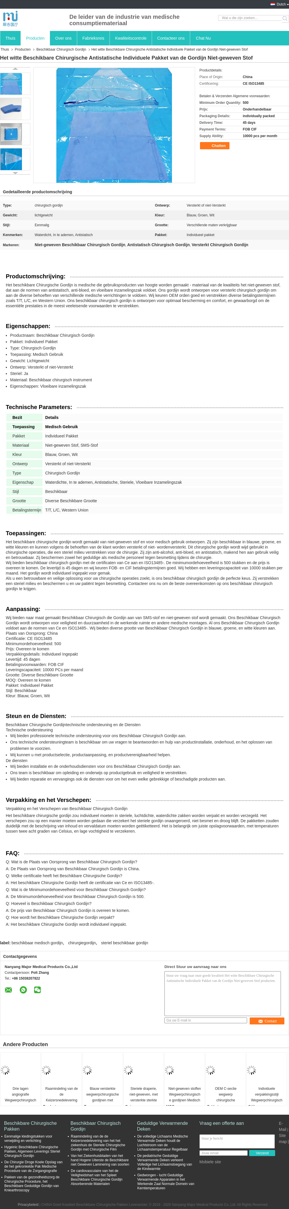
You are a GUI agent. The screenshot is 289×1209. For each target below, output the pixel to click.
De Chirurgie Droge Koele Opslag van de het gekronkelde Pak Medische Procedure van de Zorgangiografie (33, 1166)
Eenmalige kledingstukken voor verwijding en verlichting (28, 1138)
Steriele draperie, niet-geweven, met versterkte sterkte (143, 1094)
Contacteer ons (171, 38)
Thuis (10, 38)
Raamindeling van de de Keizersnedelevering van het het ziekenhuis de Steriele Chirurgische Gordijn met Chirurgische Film (61, 1095)
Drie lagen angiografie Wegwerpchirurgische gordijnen (20, 1095)
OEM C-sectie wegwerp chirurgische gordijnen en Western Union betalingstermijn (225, 1095)
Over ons (63, 38)
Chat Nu (203, 38)
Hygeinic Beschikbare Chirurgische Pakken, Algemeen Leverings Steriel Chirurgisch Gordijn (32, 1151)
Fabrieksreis (93, 38)
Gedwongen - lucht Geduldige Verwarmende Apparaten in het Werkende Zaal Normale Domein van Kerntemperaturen (165, 1181)
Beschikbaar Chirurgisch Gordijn (61, 49)
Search (285, 19)
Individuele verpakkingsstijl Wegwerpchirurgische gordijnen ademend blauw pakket (267, 1095)
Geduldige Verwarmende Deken (162, 1126)
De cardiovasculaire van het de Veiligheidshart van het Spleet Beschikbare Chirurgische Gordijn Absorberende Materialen (97, 1177)
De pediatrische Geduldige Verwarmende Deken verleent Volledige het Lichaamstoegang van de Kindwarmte (164, 1162)
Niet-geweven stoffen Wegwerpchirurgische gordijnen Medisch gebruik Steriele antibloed (184, 1095)
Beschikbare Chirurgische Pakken (30, 1126)
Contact (267, 1021)
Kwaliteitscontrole (131, 38)
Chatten (215, 146)
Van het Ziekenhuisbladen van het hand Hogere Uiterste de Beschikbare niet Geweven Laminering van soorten (100, 1160)
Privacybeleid (28, 1205)
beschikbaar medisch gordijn (37, 943)
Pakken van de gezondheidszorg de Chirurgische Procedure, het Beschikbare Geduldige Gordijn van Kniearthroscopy (32, 1183)
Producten (35, 38)
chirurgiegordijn (82, 943)
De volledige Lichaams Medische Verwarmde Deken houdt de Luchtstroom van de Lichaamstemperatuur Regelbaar (162, 1142)
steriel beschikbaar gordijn (124, 943)
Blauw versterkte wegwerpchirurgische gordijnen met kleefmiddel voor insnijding (102, 1095)
